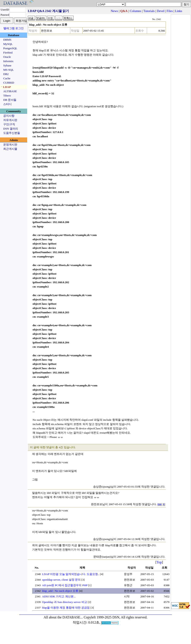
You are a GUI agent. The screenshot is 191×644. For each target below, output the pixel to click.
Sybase (7, 65)
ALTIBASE (10, 91)
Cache (6, 78)
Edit (159, 504)
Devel (160, 11)
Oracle (7, 56)
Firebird (8, 52)
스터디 (7, 104)
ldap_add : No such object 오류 (60, 590)
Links (178, 11)
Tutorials (149, 11)
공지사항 (8, 115)
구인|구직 (9, 124)
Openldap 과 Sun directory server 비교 (64, 602)
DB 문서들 (9, 99)
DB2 (6, 74)
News (114, 11)
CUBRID (8, 82)
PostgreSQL (10, 48)
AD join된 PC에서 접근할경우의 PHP (65, 585)
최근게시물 (10, 148)
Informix (8, 61)
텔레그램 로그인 (13, 28)
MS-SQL (8, 69)
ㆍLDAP (5, 87)
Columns (135, 11)
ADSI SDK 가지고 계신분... (59, 596)
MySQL (8, 44)
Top (159, 562)
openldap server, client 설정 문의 (61, 579)
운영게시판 (10, 144)
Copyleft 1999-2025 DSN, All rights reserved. (115, 617)
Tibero (7, 95)
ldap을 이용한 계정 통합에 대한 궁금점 (66, 607)
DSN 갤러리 (10, 128)
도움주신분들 (11, 133)
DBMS (7, 39)
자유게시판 (10, 120)
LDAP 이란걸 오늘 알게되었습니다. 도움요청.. (70, 574)
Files (170, 11)
